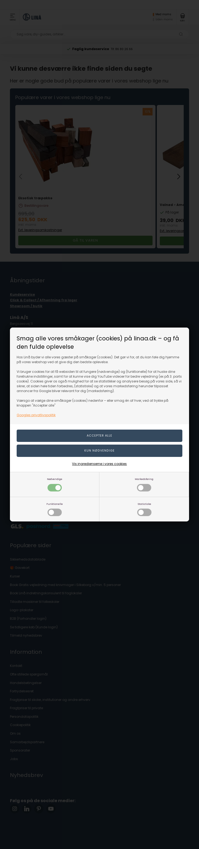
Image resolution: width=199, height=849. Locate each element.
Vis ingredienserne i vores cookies (99, 463)
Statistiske (144, 509)
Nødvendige (54, 484)
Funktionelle (54, 509)
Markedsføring (144, 484)
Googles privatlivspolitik (36, 415)
